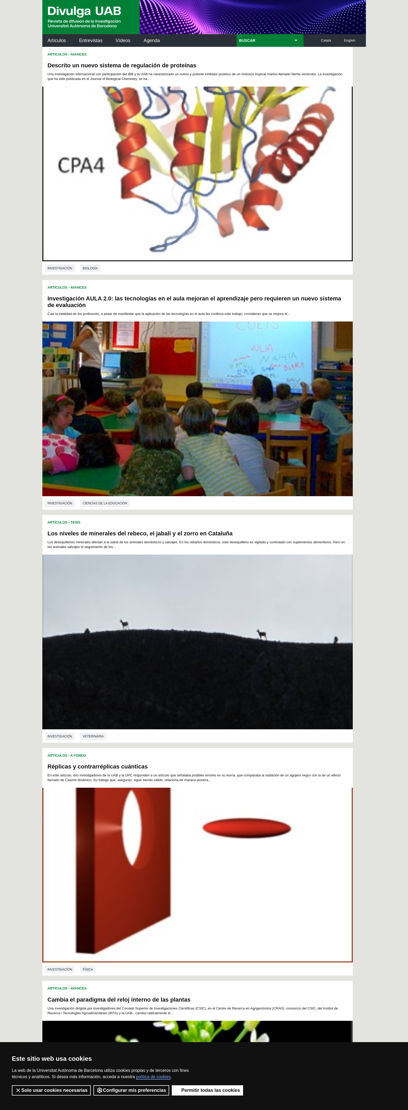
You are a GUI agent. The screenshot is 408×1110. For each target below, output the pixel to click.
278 (187, 890)
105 (208, 842)
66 (245, 833)
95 (129, 842)
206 (147, 870)
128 (252, 847)
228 (182, 875)
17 (226, 823)
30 (156, 828)
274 (270, 885)
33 (176, 828)
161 (226, 856)
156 (182, 856)
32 (170, 828)
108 (234, 842)
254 (252, 880)
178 (217, 861)
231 (208, 875)
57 (183, 833)
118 (165, 847)
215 (226, 870)
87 (231, 837)
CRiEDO (250, 974)
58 (190, 833)
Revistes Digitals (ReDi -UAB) (129, 941)
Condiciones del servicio (135, 1034)
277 (178, 890)
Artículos (57, 40)
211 (191, 870)
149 (278, 851)
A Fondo (78, 514)
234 (235, 875)
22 (261, 823)
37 (204, 828)
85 (217, 837)
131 (278, 847)
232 (217, 875)
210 (182, 870)
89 (245, 837)
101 (173, 842)
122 (200, 847)
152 (147, 856)
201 (261, 866)
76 (156, 837)
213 (208, 870)
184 (270, 861)
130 (270, 847)
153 (156, 856)
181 (244, 861)
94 (279, 837)
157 (191, 856)
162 (235, 856)
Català (326, 40)
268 (217, 885)
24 (274, 823)
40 (224, 828)
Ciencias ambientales (263, 502)
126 (235, 847)
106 (217, 842)
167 (278, 856)
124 (217, 847)
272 (252, 885)
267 (208, 885)
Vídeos (123, 40)
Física (249, 346)
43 (245, 828)
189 (156, 866)
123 (208, 847)
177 (208, 861)
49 (128, 833)
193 (191, 866)
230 (200, 875)
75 (149, 837)
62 (217, 833)
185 (278, 861)
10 (178, 823)
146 (252, 851)
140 (200, 851)
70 (272, 833)
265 (191, 885)
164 (252, 856)
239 (278, 875)
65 (238, 833)
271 (243, 885)
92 (266, 837)
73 (135, 837)
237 (261, 875)
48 (279, 828)
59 (197, 833)
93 (272, 837)
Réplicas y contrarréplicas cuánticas (259, 222)
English (349, 40)
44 (252, 828)
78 (170, 837)
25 (281, 823)
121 (191, 847)
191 (173, 866)
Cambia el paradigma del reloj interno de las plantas (119, 376)
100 (164, 842)
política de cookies (153, 1076)
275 (278, 885)
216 (235, 870)
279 (196, 890)
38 (211, 828)
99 (156, 842)
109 (243, 842)
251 (226, 880)
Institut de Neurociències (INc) (331, 918)
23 (268, 823)
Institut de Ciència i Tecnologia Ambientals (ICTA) (329, 944)
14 (206, 823)
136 (165, 851)
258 (129, 885)
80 (183, 837)
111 (261, 842)
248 (200, 880)
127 (243, 847)
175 (191, 861)
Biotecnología (121, 650)
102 (182, 842)
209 (173, 870)
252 (235, 880)
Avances (78, 54)
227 (173, 875)
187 (138, 866)
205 (138, 870)
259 (138, 885)
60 (204, 833)
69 (266, 833)
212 (200, 870)
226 (165, 875)
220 (270, 870)
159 (208, 856)
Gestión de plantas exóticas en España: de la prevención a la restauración (271, 535)
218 (252, 870)
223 (138, 875)
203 (278, 866)
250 (217, 880)
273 (261, 885)
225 (156, 875)
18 (233, 823)
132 (129, 851)
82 (197, 837)
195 (208, 866)
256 (270, 880)
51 (142, 833)
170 (147, 861)
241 (138, 880)
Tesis (75, 210)
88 (238, 837)
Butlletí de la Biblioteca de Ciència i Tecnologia (135, 918)
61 (211, 833)
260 (147, 885)
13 (199, 823)
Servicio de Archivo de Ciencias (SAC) (199, 918)
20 (247, 823)
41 (231, 828)
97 (142, 842)
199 (243, 866)
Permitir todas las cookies (207, 1090)
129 (261, 847)
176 (200, 861)
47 (272, 828)
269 (226, 885)
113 (278, 842)
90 (252, 837)
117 (156, 847)
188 (147, 866)
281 (213, 890)
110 (252, 842)
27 (135, 828)
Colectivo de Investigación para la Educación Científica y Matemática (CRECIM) (264, 948)
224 (147, 875)
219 (261, 870)
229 (191, 875)
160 (217, 856)
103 (190, 842)
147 (261, 851)
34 (183, 828)
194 (200, 866)
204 (129, 870)
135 (156, 851)
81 (190, 837)
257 (278, 880)
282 (222, 890)
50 (135, 833)
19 (240, 823)
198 (235, 866)
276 (170, 890)
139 (191, 851)
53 (156, 833)
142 (217, 851)
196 (217, 866)
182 (252, 861)
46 (266, 828)
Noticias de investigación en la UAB (73, 935)
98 (149, 842)
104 (199, 842)
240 (129, 880)
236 (252, 875)
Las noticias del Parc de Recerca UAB (73, 958)
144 (235, 851)
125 (226, 847)
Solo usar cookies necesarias (51, 1090)
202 (270, 866)
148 (270, 851)
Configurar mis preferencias (131, 1090)
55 (170, 833)
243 (156, 880)
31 (163, 828)
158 (200, 856)
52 (149, 833)
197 (226, 866)
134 (147, 851)
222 (129, 875)
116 (147, 847)
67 (252, 833)
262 (165, 885)
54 (163, 833)
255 (261, 880)
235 (243, 875)
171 (156, 861)
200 (252, 866)
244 (165, 880)
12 (192, 823)
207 (156, 870)
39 (217, 828)
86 (224, 837)
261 (156, 885)
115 (138, 847)
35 (190, 828)
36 (197, 828)
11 (185, 823)
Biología (90, 191)
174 (182, 861)
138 (182, 851)
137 (173, 851)
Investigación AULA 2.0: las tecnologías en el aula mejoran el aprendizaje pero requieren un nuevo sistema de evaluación (277, 72)
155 (173, 856)
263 (173, 885)
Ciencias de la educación (266, 192)
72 (128, 837)
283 (231, 890)
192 (182, 866)
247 (191, 880)
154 (165, 856)
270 (235, 885)
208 (165, 870)
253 (243, 880)
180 (235, 861)
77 (163, 837)
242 (147, 880)
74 (142, 837)
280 (205, 890)
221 (278, 870)
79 (176, 837)
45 (259, 828)
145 (243, 851)
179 (226, 861)
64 (231, 833)
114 (129, 847)
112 (269, 842)
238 (270, 875)
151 (138, 856)
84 (211, 837)
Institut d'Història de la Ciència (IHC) (264, 918)
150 (129, 856)
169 (139, 861)
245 (173, 880)
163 (243, 856)
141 (208, 851)
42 (238, 828)
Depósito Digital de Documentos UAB (196, 941)
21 (254, 823)
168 (130, 861)
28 (142, 828)
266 (200, 885)
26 (128, 828)
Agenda (152, 40)
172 (165, 861)
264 (182, 885)
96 (136, 842)
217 (243, 870)
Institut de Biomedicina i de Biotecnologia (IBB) (330, 971)
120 (182, 847)
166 (270, 856)
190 (165, 866)
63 (224, 833)
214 (217, 870)
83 (204, 837)
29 (149, 828)
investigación (60, 191)
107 (226, 842)
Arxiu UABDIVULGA (68, 915)
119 (173, 847)
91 (259, 837)
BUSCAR (247, 40)
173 (174, 861)
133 (138, 851)
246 (182, 880)
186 (129, 866)
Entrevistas (91, 40)
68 (259, 833)
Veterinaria (93, 346)
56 (176, 833)
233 (226, 875)
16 (219, 823)
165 (261, 856)
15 (213, 823)
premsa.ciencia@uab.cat (232, 1006)
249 (208, 880)
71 (279, 833)
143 (226, 851)
